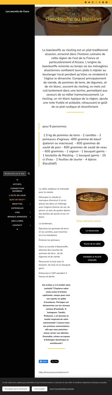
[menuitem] (17, 184)
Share (43, 361)
